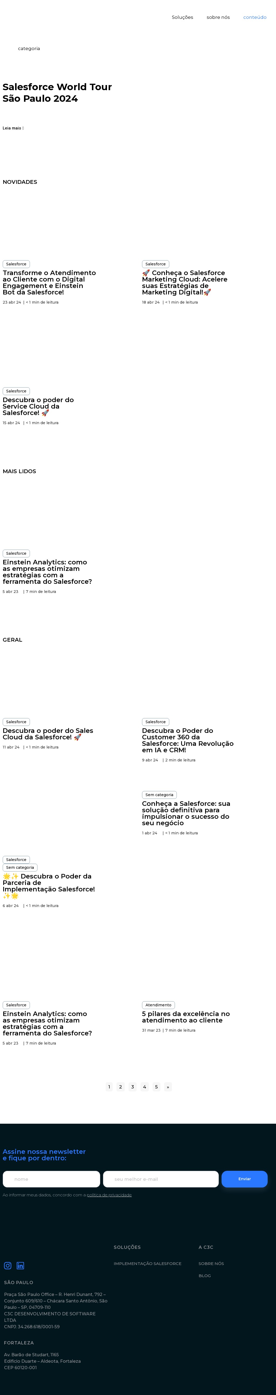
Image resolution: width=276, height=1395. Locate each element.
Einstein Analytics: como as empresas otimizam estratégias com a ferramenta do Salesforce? (47, 571)
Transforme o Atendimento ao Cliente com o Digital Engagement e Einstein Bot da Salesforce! (49, 282)
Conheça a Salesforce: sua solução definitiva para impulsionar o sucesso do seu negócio (186, 813)
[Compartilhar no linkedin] (9, 113)
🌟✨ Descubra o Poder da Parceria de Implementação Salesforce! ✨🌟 (49, 885)
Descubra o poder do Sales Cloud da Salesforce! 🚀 (48, 734)
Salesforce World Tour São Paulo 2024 (57, 92)
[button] (13, 128)
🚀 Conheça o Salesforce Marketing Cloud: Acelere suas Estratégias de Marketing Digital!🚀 (184, 282)
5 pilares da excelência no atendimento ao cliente (186, 1017)
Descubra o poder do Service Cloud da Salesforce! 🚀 (38, 406)
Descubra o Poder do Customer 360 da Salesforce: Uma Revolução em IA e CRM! (188, 740)
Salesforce (16, 264)
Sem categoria (20, 867)
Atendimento (158, 1005)
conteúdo (255, 17)
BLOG (205, 1275)
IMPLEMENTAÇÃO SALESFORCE (147, 1263)
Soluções (182, 17)
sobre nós (218, 17)
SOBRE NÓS (211, 1263)
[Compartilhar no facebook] (19, 113)
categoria (29, 48)
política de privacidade (109, 1194)
